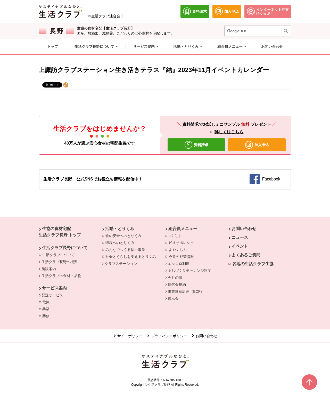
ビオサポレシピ (182, 242)
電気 (47, 301)
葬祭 (47, 315)
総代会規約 (177, 284)
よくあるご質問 (246, 255)
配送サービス (52, 295)
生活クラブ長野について (64, 248)
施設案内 (49, 269)
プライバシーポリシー (169, 336)
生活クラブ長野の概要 (60, 262)
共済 (47, 308)
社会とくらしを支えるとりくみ (132, 256)
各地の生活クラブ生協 (253, 264)
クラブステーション (121, 264)
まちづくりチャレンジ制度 (189, 270)
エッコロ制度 (178, 264)
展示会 (173, 298)
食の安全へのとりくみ (124, 235)
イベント (240, 246)
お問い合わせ (244, 228)
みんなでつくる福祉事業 (126, 249)
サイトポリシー (130, 336)
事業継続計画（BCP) (185, 291)
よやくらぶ (179, 249)
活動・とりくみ (119, 228)
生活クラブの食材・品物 (61, 276)
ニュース (240, 237)
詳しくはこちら (228, 132)
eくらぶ (176, 235)
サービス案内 (54, 288)
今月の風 (175, 277)
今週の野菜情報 (182, 256)
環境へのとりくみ (121, 242)
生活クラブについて (59, 254)
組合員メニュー (182, 228)
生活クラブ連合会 (105, 16)
